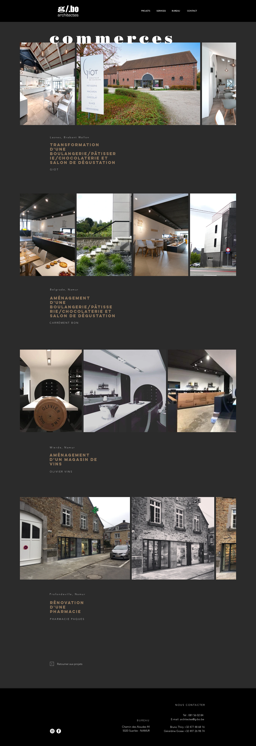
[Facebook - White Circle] (58, 731)
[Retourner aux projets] (69, 663)
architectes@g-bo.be (192, 719)
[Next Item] (230, 83)
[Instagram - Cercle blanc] (52, 731)
